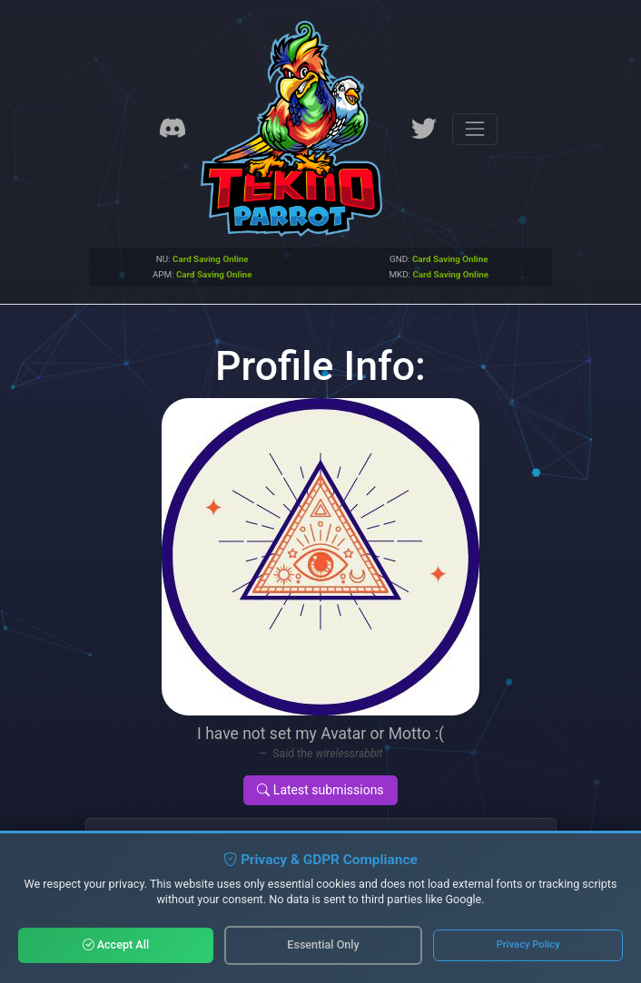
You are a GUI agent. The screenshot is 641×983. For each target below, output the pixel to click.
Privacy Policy (528, 944)
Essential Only (323, 944)
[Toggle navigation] (474, 129)
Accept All (116, 944)
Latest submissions (320, 790)
